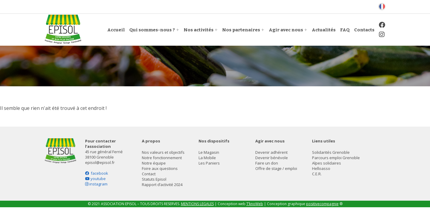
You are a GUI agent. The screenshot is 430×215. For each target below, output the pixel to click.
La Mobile (207, 157)
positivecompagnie (322, 203)
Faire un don (266, 163)
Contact (149, 173)
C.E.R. (317, 173)
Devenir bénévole (271, 157)
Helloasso (321, 168)
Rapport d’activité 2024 (162, 184)
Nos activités (199, 30)
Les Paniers (209, 163)
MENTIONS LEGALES (197, 203)
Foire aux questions (160, 168)
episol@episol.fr (100, 162)
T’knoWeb (254, 203)
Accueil (116, 30)
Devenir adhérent (271, 152)
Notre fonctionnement (162, 157)
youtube (95, 178)
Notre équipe (154, 163)
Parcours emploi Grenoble (336, 157)
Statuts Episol (154, 179)
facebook (96, 173)
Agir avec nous (286, 30)
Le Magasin (209, 152)
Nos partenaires (241, 30)
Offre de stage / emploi (276, 168)
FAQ (345, 30)
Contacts (364, 30)
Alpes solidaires (326, 163)
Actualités (324, 30)
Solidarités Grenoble (331, 152)
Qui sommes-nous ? (152, 30)
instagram (96, 184)
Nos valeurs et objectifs (163, 152)
